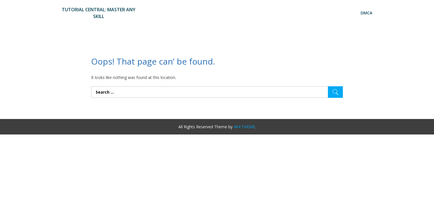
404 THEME (244, 126)
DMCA (366, 13)
